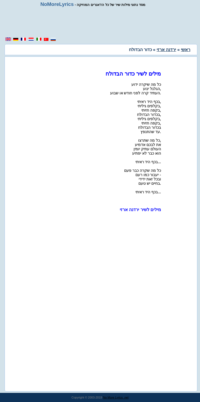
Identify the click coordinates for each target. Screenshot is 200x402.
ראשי (185, 49)
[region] (102, 22)
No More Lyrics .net (116, 397)
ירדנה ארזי (166, 49)
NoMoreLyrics (57, 4)
